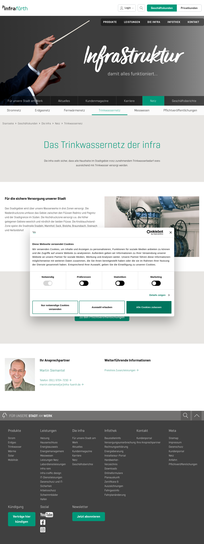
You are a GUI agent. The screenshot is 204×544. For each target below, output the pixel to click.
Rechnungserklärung (116, 446)
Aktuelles (64, 101)
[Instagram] (42, 530)
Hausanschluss (49, 442)
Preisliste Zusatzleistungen (119, 370)
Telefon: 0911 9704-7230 (54, 380)
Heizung (44, 438)
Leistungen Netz (49, 460)
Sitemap (173, 438)
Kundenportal (144, 438)
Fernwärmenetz (74, 110)
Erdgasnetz (42, 110)
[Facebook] (42, 523)
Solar (11, 455)
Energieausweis (49, 446)
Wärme (12, 451)
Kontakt (193, 22)
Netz (153, 101)
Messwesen (142, 110)
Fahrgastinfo (111, 490)
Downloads (110, 468)
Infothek (173, 22)
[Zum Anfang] (197, 415)
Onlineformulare (113, 473)
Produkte (110, 22)
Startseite (8, 123)
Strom (11, 438)
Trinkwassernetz (109, 110)
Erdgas (12, 442)
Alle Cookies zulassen (149, 307)
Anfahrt (173, 460)
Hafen (43, 499)
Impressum (175, 442)
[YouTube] (46, 515)
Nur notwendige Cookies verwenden (55, 307)
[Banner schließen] (171, 232)
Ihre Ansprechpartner (149, 442)
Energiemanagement (52, 451)
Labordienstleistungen (53, 464)
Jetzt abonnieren (88, 517)
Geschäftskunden (162, 8)
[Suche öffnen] (141, 7)
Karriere (129, 101)
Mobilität (13, 460)
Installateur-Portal (115, 455)
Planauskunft (112, 477)
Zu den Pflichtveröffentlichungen (102, 317)
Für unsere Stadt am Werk (25, 101)
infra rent (45, 468)
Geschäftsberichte (184, 101)
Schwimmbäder (49, 495)
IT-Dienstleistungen (51, 477)
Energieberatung (113, 451)
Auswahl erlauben (102, 307)
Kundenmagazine (97, 101)
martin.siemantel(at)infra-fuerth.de (60, 384)
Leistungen (132, 22)
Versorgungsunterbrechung (120, 442)
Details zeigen (157, 295)
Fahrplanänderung (115, 495)
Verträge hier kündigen (21, 519)
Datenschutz (176, 446)
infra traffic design (50, 473)
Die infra (153, 22)
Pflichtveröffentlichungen (183, 464)
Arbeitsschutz (48, 490)
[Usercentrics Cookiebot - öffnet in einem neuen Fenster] (149, 232)
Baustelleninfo (112, 438)
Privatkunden (189, 8)
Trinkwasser (14, 446)
